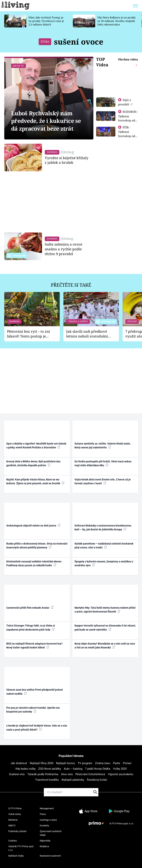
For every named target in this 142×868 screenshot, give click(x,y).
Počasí (127, 763)
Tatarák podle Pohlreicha (43, 774)
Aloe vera (67, 774)
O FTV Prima (14, 808)
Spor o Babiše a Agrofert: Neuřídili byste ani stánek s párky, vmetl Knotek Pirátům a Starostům (36, 445)
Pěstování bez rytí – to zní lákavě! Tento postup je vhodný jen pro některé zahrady (28, 334)
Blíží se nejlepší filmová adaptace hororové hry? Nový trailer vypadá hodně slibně (34, 645)
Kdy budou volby (26, 768)
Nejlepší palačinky (73, 779)
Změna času (102, 763)
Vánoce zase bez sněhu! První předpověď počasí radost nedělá (34, 691)
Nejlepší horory (65, 763)
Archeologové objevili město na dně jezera (33, 525)
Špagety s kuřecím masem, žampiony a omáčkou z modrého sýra (104, 563)
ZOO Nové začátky (49, 768)
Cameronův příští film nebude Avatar (30, 607)
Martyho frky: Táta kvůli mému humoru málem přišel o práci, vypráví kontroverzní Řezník (105, 609)
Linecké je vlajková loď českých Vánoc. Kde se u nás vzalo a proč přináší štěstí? (36, 727)
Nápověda (45, 840)
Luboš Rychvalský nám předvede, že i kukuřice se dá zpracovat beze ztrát (46, 120)
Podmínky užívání (17, 831)
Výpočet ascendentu (120, 774)
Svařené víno (17, 774)
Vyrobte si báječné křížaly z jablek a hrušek (66, 160)
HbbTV (12, 825)
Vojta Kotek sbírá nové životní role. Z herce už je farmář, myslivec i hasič (103, 481)
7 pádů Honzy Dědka (97, 768)
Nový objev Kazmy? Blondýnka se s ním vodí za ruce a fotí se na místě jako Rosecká (105, 645)
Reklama (13, 819)
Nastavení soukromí (50, 855)
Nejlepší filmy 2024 (41, 763)
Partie (116, 763)
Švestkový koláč (97, 779)
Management (47, 808)
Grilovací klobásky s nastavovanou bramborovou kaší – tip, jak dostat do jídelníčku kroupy (103, 527)
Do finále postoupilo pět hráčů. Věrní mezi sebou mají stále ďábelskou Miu (103, 463)
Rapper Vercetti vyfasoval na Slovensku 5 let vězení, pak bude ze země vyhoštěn (105, 627)
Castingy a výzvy (48, 819)
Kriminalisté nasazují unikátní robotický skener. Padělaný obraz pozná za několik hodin (34, 563)
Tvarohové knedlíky (47, 779)
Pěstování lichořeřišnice (90, 774)
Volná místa (14, 814)
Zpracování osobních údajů (51, 833)
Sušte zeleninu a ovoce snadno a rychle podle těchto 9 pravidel (63, 249)
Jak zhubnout (19, 763)
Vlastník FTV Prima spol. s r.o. (21, 848)
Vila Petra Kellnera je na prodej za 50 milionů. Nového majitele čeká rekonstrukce (116, 21)
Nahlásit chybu (16, 855)
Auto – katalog (73, 768)
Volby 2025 (120, 768)
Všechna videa (128, 59)
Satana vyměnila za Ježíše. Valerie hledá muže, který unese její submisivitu (103, 445)
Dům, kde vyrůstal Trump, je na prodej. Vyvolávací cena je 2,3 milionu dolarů (46, 21)
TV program (85, 763)
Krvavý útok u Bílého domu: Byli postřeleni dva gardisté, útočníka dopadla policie (33, 463)
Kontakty (44, 825)
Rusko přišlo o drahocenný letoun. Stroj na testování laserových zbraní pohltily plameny (36, 545)
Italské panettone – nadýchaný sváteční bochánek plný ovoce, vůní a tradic (104, 545)
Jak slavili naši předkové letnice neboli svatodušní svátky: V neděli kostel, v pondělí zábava (87, 334)
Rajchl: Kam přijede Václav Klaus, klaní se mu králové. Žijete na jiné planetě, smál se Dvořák (35, 481)
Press (43, 814)
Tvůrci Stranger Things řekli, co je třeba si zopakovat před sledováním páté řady (30, 627)
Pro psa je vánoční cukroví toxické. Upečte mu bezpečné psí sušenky (33, 709)
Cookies (12, 840)
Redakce (44, 846)
